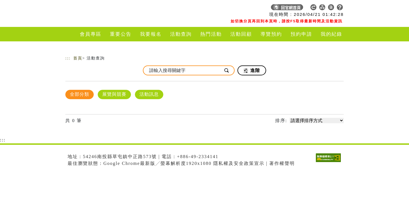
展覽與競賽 (114, 94)
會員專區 (90, 34)
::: (67, 58)
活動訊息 (149, 94)
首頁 (77, 58)
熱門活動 (211, 34)
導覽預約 (271, 34)
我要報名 (151, 34)
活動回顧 (241, 34)
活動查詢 (181, 34)
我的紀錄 (331, 34)
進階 (252, 70)
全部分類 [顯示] (79, 94)
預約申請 (301, 34)
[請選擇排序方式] (316, 120)
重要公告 (121, 34)
